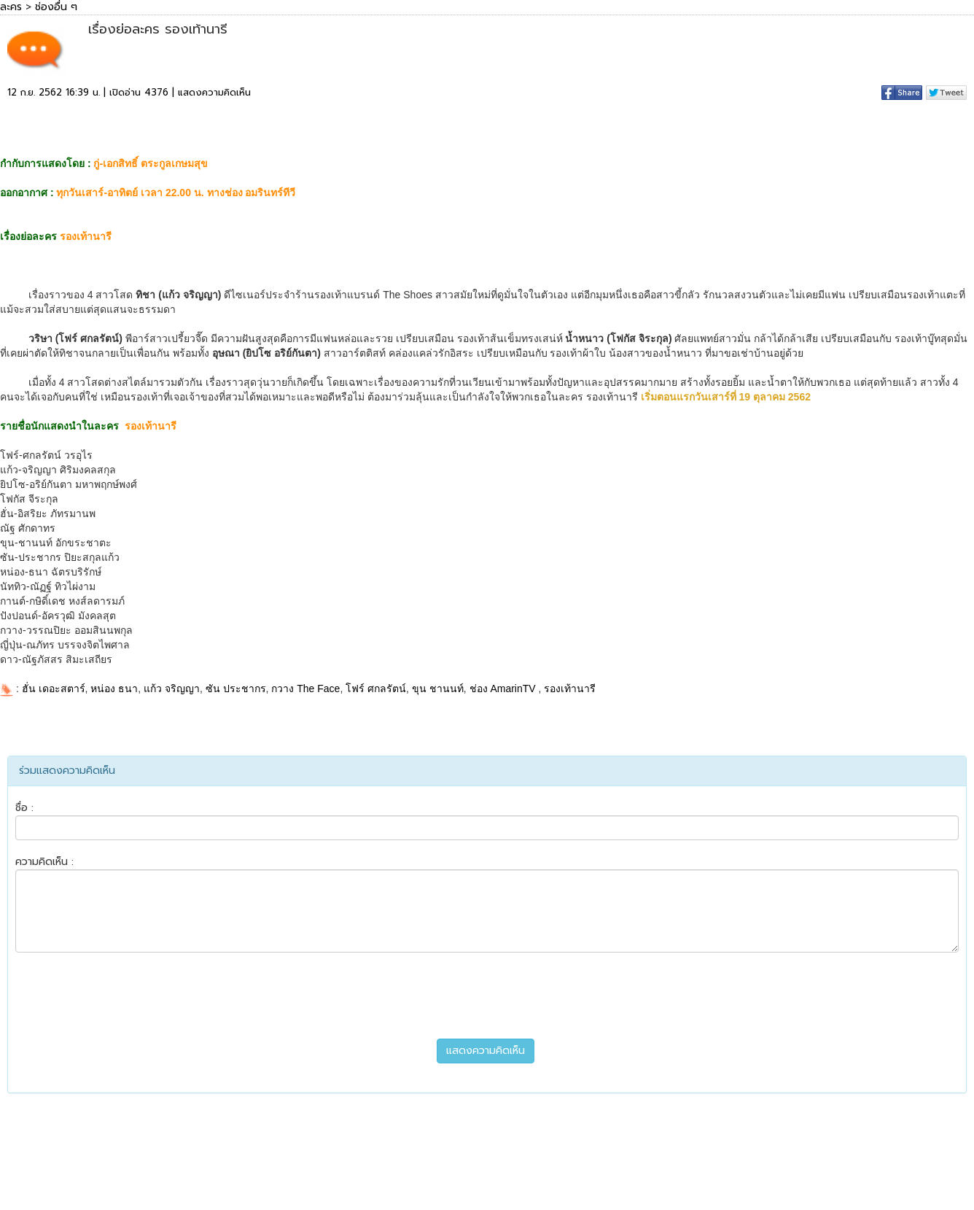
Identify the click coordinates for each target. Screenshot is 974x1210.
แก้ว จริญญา (172, 688)
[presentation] (487, 995)
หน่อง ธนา (114, 688)
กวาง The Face (305, 688)
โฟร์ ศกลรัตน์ (376, 688)
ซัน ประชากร (236, 688)
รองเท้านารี (570, 688)
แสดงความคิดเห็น (214, 92)
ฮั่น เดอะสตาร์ (53, 688)
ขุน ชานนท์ (438, 688)
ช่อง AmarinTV (504, 688)
